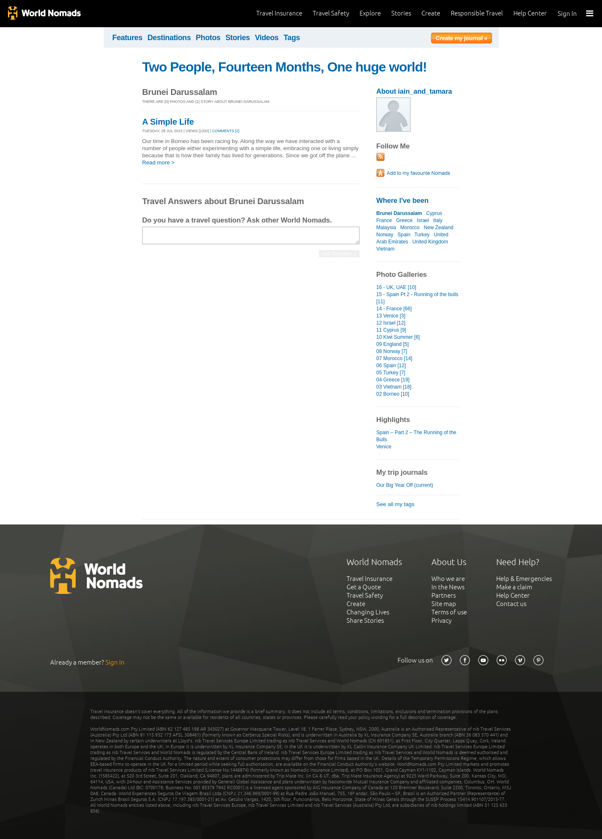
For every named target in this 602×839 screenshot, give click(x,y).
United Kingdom (430, 242)
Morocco (409, 227)
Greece (404, 220)
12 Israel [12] (390, 323)
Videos (267, 37)
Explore (370, 13)
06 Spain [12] (391, 365)
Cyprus (434, 213)
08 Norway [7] (391, 351)
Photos (208, 37)
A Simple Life (168, 121)
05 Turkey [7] (390, 373)
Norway (384, 235)
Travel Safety (331, 13)
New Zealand (439, 227)
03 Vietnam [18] (393, 387)
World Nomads (44, 13)
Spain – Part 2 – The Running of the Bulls (416, 436)
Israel (423, 220)
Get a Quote (364, 587)
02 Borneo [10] (392, 394)
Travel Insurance (279, 13)
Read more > (158, 162)
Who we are (448, 578)
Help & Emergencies (524, 578)
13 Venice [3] (390, 316)
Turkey (421, 235)
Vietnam (385, 249)
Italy (437, 220)
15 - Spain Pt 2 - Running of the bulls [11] (417, 298)
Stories (401, 13)
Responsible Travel (477, 13)
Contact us (511, 603)
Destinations (169, 37)
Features (127, 37)
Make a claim (514, 587)
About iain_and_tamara (414, 91)
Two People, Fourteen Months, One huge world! (284, 66)
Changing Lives (368, 612)
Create (430, 13)
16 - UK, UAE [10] (396, 287)
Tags (291, 37)
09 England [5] (392, 344)
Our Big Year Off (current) (404, 485)
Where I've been (402, 201)
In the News (447, 587)
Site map (443, 603)
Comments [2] (226, 131)
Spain (404, 235)
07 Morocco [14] (394, 358)
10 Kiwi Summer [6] (398, 337)
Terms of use (449, 612)
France (384, 220)
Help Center (530, 13)
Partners (443, 595)
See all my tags (395, 504)
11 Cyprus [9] (391, 330)
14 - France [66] (394, 309)
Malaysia (386, 227)
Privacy (441, 620)
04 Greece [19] (393, 380)
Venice (383, 447)
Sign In (567, 13)
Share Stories (365, 620)
